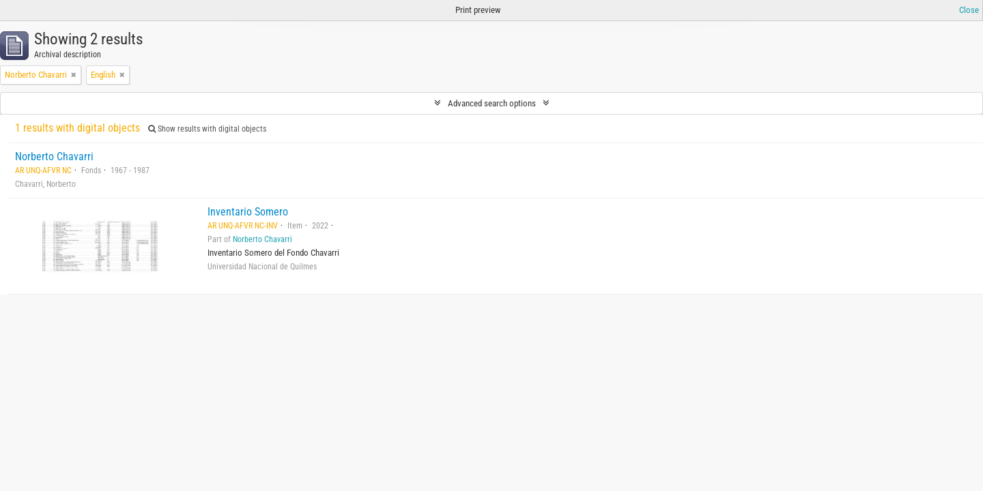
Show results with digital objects (207, 129)
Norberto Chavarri (54, 156)
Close (969, 10)
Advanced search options (492, 103)
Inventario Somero (248, 211)
